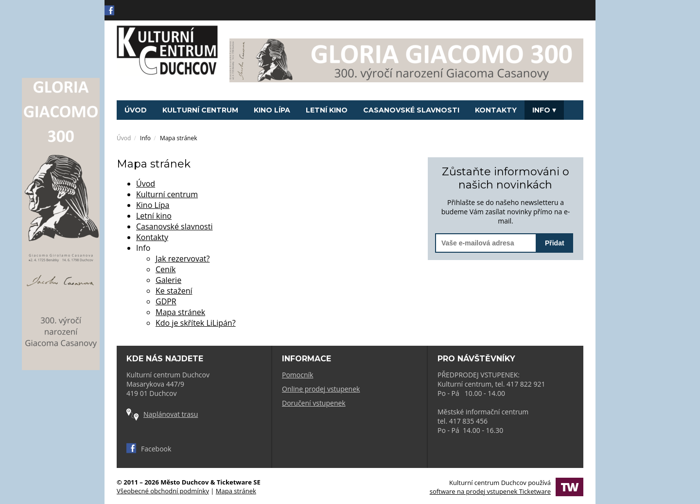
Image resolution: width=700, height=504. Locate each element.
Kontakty (496, 110)
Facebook (148, 448)
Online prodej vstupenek (321, 388)
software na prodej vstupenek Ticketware (490, 491)
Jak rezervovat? (183, 258)
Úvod (135, 110)
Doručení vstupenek (314, 403)
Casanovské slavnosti (411, 110)
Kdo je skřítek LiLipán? (196, 322)
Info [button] (544, 110)
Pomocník (297, 374)
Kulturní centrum (200, 110)
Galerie (168, 280)
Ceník (165, 269)
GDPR (166, 301)
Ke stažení (174, 290)
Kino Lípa (272, 110)
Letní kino (327, 110)
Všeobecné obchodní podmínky (163, 490)
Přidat (554, 243)
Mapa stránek (180, 312)
